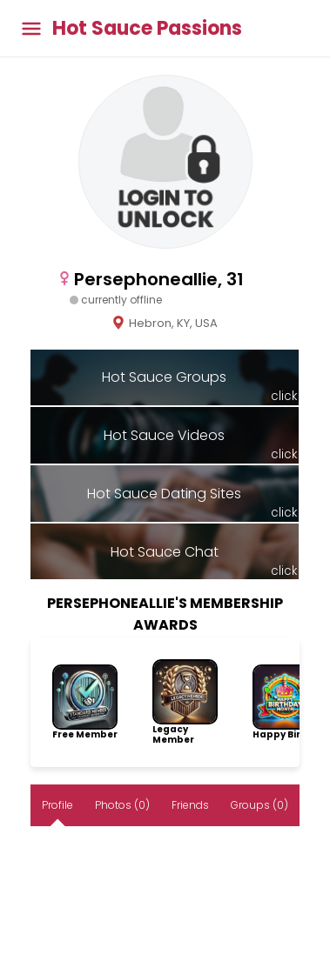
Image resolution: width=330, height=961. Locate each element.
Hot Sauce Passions (147, 28)
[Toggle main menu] (31, 28)
